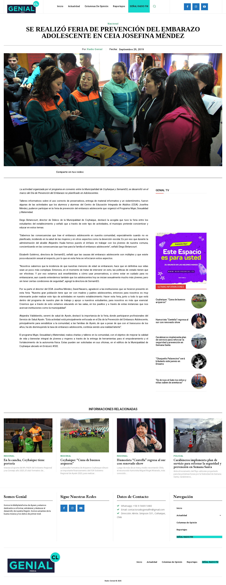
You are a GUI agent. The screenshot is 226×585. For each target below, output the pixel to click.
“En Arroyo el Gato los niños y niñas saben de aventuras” (171, 381)
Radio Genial (94, 49)
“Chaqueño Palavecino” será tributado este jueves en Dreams (170, 361)
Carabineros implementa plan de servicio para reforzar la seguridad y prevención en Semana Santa (171, 341)
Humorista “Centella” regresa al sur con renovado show (172, 321)
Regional (9, 456)
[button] (154, 6)
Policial (178, 456)
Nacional (113, 23)
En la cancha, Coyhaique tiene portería (24, 461)
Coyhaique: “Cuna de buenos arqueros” (80, 461)
